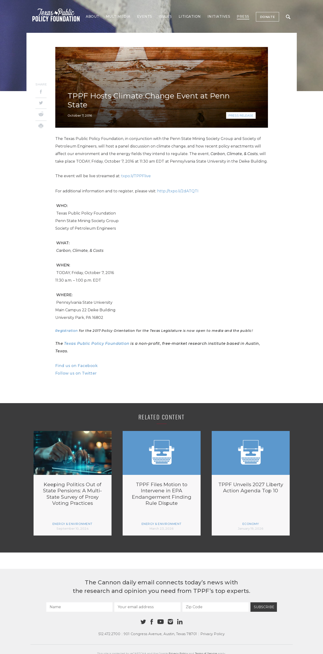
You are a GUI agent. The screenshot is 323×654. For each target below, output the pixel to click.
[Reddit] (41, 115)
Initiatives (218, 16)
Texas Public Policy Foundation (96, 343)
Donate (267, 17)
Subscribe (264, 607)
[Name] (79, 607)
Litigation (190, 16)
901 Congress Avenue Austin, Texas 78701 (160, 634)
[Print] (41, 126)
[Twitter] (41, 103)
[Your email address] (147, 607)
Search (288, 17)
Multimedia (118, 16)
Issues (165, 16)
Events (144, 16)
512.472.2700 (109, 634)
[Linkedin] (179, 621)
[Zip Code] (215, 607)
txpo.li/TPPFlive (136, 176)
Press (243, 16)
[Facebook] (41, 92)
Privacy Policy (212, 634)
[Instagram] (170, 621)
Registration (66, 331)
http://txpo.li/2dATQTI (177, 191)
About (92, 16)
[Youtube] (161, 622)
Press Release (240, 115)
